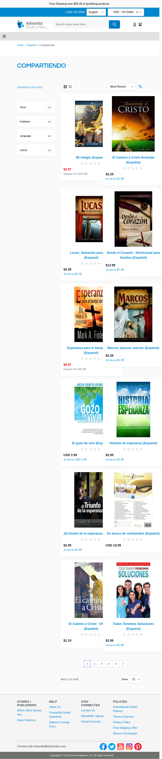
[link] (80, 663)
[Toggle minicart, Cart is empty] (140, 24)
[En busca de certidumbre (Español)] (133, 500)
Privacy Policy (122, 722)
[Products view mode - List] (70, 87)
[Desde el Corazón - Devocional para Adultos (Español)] (133, 219)
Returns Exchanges (125, 733)
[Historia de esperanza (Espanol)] (133, 409)
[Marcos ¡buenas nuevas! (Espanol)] (133, 314)
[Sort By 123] (122, 87)
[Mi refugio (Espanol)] (91, 124)
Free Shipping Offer (125, 727)
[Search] (114, 24)
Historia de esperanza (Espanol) (133, 443)
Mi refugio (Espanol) (91, 157)
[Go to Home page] (33, 24)
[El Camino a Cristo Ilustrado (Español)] (133, 124)
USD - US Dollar (126, 12)
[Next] (123, 663)
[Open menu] (4, 36)
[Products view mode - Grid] (65, 87)
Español (31, 45)
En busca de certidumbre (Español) (133, 533)
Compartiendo (47, 45)
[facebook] (103, 746)
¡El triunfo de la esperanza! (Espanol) (91, 533)
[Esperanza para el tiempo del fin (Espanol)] (91, 314)
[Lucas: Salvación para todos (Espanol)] (91, 219)
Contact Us (88, 710)
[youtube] (120, 746)
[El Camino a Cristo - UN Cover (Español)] (91, 590)
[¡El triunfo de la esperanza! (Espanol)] (91, 500)
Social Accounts (91, 721)
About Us (55, 706)
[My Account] (135, 24)
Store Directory (26, 720)
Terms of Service (123, 716)
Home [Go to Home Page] (20, 45)
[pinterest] (138, 746)
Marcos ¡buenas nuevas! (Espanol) (133, 348)
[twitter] (112, 746)
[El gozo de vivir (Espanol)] (91, 409)
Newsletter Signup (92, 716)
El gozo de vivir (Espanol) (91, 443)
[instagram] (129, 746)
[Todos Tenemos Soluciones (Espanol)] (133, 590)
